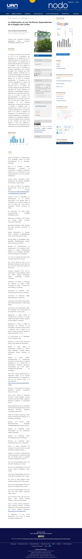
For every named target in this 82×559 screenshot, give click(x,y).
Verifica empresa (67, 544)
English (58, 64)
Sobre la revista (17, 13)
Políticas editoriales (52, 13)
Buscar (76, 13)
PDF (37, 55)
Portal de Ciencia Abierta (64, 143)
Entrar (77, 2)
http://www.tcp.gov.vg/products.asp (17, 511)
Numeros (27, 13)
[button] (60, 127)
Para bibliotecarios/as (61, 100)
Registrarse (71, 2)
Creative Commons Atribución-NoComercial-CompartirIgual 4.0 (43, 130)
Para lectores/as (59, 96)
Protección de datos (23, 544)
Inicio (7, 13)
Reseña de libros (60, 83)
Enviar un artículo (63, 54)
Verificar (59, 544)
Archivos (14, 18)
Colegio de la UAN (45, 544)
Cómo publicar (38, 13)
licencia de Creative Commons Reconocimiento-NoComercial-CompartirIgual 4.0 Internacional (47, 538)
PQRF (53, 544)
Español (58, 66)
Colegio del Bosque (34, 544)
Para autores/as (59, 98)
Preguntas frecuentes (37, 546)
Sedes (46, 546)
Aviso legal (13, 544)
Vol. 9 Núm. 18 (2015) (23, 18)
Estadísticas (65, 13)
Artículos (58, 78)
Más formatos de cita (42, 95)
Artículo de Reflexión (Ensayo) (63, 80)
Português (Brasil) (60, 68)
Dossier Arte (59, 86)
